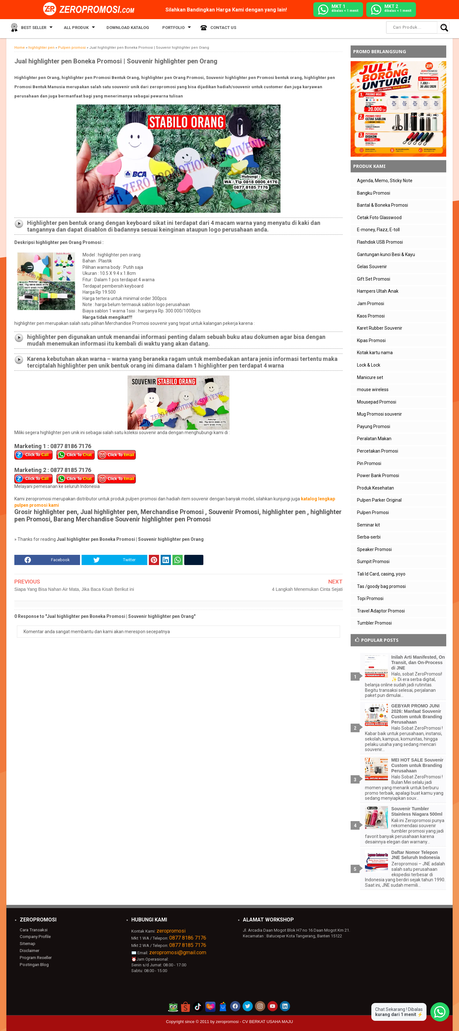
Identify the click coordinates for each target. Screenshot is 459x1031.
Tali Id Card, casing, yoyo (381, 573)
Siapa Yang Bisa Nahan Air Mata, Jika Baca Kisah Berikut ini (74, 589)
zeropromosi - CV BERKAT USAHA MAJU (254, 1021)
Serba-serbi (369, 537)
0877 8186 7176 (187, 938)
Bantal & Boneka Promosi (382, 205)
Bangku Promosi (373, 193)
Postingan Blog (34, 964)
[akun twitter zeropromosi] (248, 1006)
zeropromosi (171, 931)
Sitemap (27, 943)
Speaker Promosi (374, 549)
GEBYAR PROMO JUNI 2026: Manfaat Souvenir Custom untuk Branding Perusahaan (416, 713)
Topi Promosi (370, 598)
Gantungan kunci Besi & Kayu (386, 254)
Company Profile (35, 936)
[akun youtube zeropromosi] (272, 1006)
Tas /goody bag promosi (381, 586)
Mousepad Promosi (376, 402)
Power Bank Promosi (378, 475)
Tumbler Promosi (374, 623)
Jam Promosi (370, 303)
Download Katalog (122, 28)
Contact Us (212, 28)
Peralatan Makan (374, 438)
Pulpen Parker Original (379, 500)
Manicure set (370, 377)
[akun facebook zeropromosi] (235, 1006)
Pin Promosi (369, 463)
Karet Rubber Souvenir (379, 328)
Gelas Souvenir (372, 266)
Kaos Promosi (371, 316)
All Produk (72, 28)
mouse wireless (373, 389)
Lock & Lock (368, 365)
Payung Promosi (373, 426)
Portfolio (164, 28)
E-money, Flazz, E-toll (378, 229)
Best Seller (31, 28)
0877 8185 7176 (187, 945)
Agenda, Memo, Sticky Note (384, 180)
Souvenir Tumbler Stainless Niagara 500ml (416, 811)
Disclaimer (29, 950)
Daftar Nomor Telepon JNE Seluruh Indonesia (415, 855)
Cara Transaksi (33, 929)
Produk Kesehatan (375, 487)
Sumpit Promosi (373, 561)
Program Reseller (35, 957)
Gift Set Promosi (373, 279)
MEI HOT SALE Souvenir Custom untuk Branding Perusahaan (417, 765)
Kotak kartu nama (375, 352)
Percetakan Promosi (377, 451)
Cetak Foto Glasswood (379, 217)
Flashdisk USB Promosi (380, 242)
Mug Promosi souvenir (379, 414)
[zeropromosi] (91, 9)
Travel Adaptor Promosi (381, 610)
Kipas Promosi (371, 340)
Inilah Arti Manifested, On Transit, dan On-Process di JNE (418, 662)
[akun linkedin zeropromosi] (285, 1006)
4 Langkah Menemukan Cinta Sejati (307, 589)
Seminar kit (368, 524)
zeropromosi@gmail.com (177, 952)
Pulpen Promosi (373, 512)
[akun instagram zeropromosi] (260, 1006)
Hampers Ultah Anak (377, 291)
